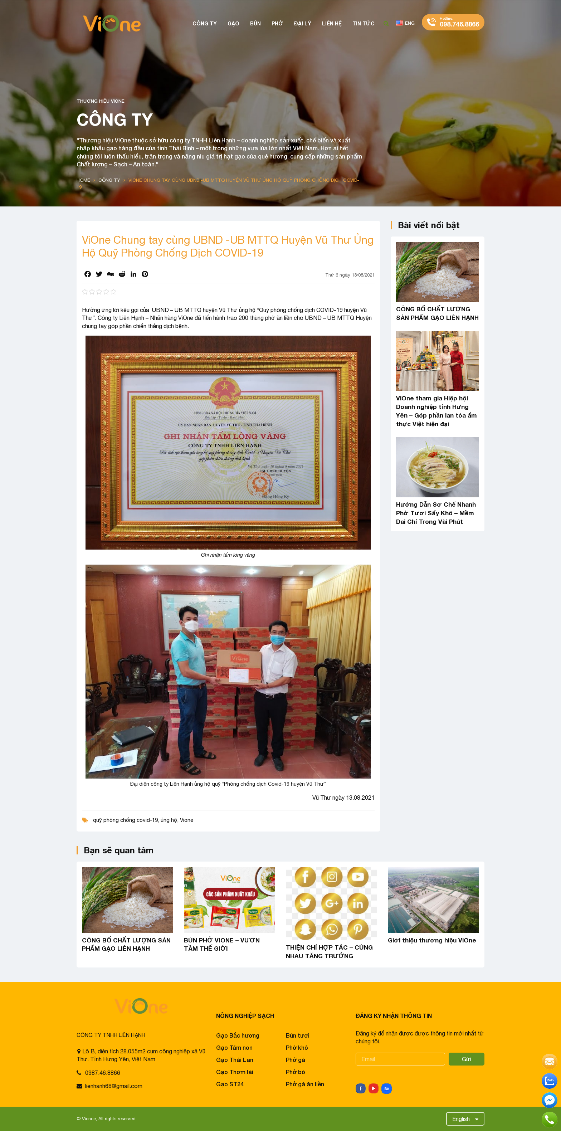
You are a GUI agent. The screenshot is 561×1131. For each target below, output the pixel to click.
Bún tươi (297, 1035)
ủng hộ (169, 820)
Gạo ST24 (230, 1084)
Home (83, 180)
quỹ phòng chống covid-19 (125, 820)
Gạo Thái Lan (234, 1059)
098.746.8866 (459, 22)
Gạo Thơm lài (234, 1071)
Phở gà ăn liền (305, 1084)
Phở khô (297, 1047)
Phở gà (295, 1059)
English (461, 1119)
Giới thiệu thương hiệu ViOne (432, 940)
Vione (186, 820)
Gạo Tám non (234, 1047)
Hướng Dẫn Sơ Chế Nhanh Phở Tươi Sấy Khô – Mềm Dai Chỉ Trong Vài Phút (436, 513)
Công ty (109, 180)
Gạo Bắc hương (237, 1035)
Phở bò (295, 1071)
